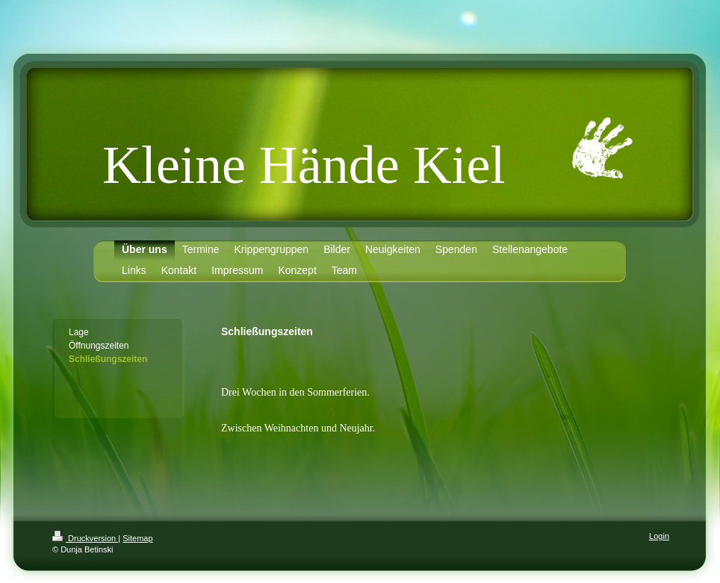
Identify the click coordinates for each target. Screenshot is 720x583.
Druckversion (85, 538)
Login (659, 535)
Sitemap (137, 538)
